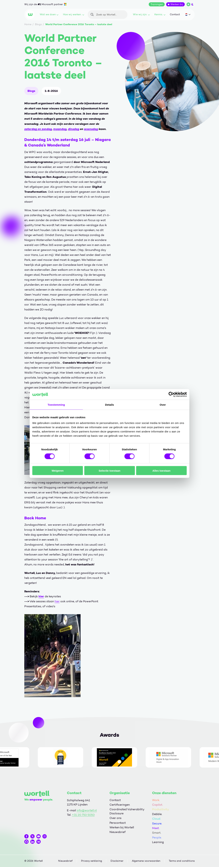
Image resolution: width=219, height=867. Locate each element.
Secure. (157, 823)
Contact (175, 14)
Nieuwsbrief (117, 832)
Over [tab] (163, 404)
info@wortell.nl (87, 810)
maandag (60, 129)
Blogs (31, 91)
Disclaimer (117, 860)
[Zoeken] (107, 14)
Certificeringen (120, 804)
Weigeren (58, 470)
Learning (158, 842)
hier (41, 596)
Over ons (115, 818)
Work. (156, 800)
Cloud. (156, 818)
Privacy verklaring (91, 860)
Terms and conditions (182, 860)
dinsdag (73, 129)
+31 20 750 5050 (83, 814)
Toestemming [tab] (56, 404)
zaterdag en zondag (38, 129)
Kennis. (159, 14)
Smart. (156, 832)
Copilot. (157, 804)
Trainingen (156, 4)
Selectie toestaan (110, 470)
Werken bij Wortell (122, 827)
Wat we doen (49, 14)
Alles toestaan (161, 470)
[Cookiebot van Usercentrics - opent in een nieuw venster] (171, 394)
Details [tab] (109, 404)
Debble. (157, 814)
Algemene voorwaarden (146, 860)
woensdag (91, 129)
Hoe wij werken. (73, 14)
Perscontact (118, 822)
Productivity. (160, 809)
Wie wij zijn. (141, 14)
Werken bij (176, 4)
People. (157, 837)
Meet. (156, 828)
